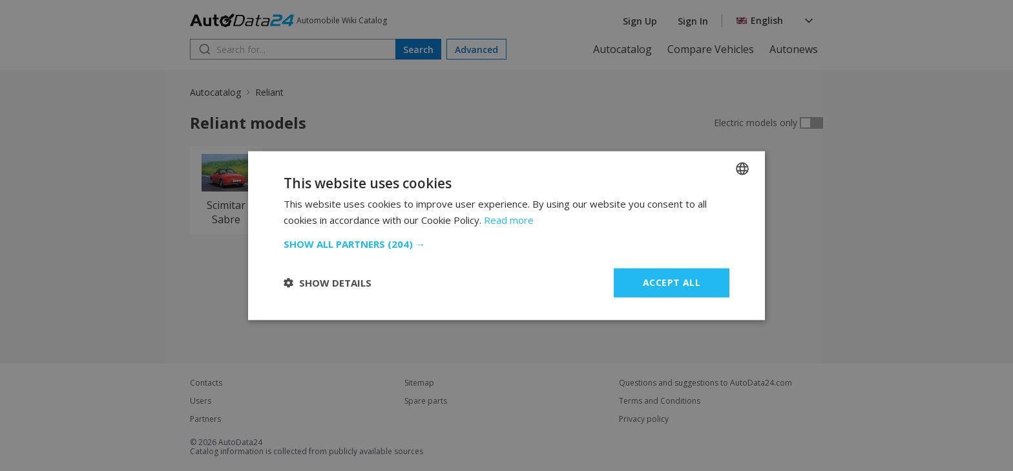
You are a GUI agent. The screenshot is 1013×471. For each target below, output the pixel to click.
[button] (506, 244)
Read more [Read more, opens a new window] (509, 220)
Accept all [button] (671, 282)
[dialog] (506, 235)
